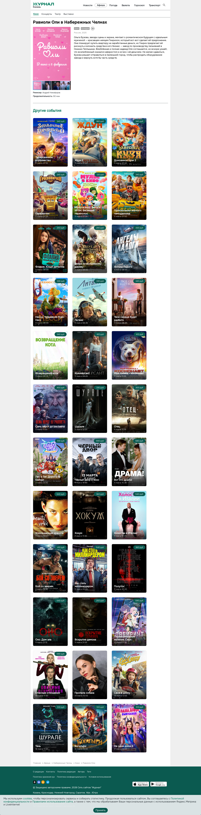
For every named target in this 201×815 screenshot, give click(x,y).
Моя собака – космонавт (129, 373)
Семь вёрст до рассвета (50, 426)
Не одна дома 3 (123, 746)
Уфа (88, 792)
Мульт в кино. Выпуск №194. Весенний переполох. (87, 210)
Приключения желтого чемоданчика (127, 212)
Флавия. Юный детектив (49, 266)
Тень (38, 746)
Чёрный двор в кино (87, 479)
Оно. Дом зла (43, 639)
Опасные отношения (47, 692)
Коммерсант (82, 373)
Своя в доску (122, 692)
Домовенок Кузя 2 (125, 160)
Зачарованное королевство (44, 159)
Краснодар (47, 792)
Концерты (46, 14)
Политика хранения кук (44, 777)
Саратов (80, 792)
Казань (36, 792)
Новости (87, 5)
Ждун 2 (79, 160)
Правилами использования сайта (52, 801)
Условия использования (100, 777)
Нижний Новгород (64, 792)
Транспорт (154, 5)
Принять (100, 810)
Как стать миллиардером (84, 585)
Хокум (78, 533)
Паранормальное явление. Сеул (124, 638)
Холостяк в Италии (125, 533)
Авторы (81, 771)
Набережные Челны (62, 763)
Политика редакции (66, 771)
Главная (37, 763)
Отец (117, 426)
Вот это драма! (123, 479)
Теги (89, 771)
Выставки (69, 14)
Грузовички (42, 213)
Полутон (119, 586)
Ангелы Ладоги (123, 266)
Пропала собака (84, 692)
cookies (27, 798)
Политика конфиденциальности (71, 777)
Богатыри (80, 746)
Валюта (126, 5)
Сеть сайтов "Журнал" (89, 787)
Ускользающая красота (49, 533)
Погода (113, 5)
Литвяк (79, 320)
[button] (68, 29)
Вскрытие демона (85, 639)
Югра (95, 792)
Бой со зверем (44, 586)
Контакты (50, 771)
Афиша (101, 5)
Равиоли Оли (89, 763)
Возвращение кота (46, 373)
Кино (36, 14)
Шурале (79, 426)
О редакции (38, 771)
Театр (58, 14)
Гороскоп (139, 5)
